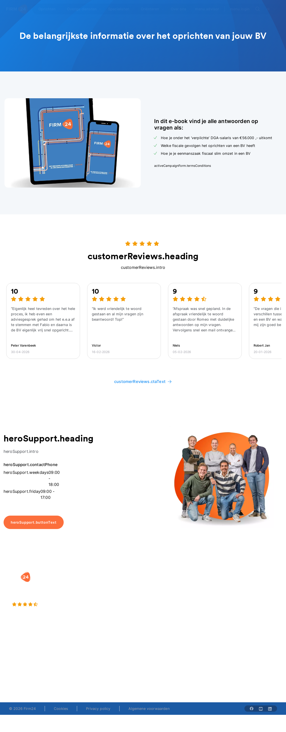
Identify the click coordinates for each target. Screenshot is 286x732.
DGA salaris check (163, 598)
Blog (246, 589)
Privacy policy (98, 708)
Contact (249, 621)
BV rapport (156, 615)
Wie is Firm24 (206, 583)
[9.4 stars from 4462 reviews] (52, 604)
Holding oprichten (115, 592)
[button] (117, 574)
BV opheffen (110, 615)
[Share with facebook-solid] (251, 708)
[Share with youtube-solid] (261, 708)
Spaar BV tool (159, 606)
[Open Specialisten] (121, 8)
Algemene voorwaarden (148, 708)
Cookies (61, 708)
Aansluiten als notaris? (206, 604)
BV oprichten (111, 583)
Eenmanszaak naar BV (116, 604)
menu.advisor (207, 9)
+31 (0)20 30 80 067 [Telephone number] (116, 675)
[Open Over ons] (181, 8)
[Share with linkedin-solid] (270, 708)
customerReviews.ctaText (143, 381)
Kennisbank (252, 612)
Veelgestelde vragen (253, 600)
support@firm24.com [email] (159, 675)
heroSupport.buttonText (34, 522)
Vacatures (203, 592)
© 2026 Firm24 (22, 708)
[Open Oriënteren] (152, 8)
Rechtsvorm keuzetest (157, 586)
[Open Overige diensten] (84, 8)
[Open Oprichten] (49, 8)
